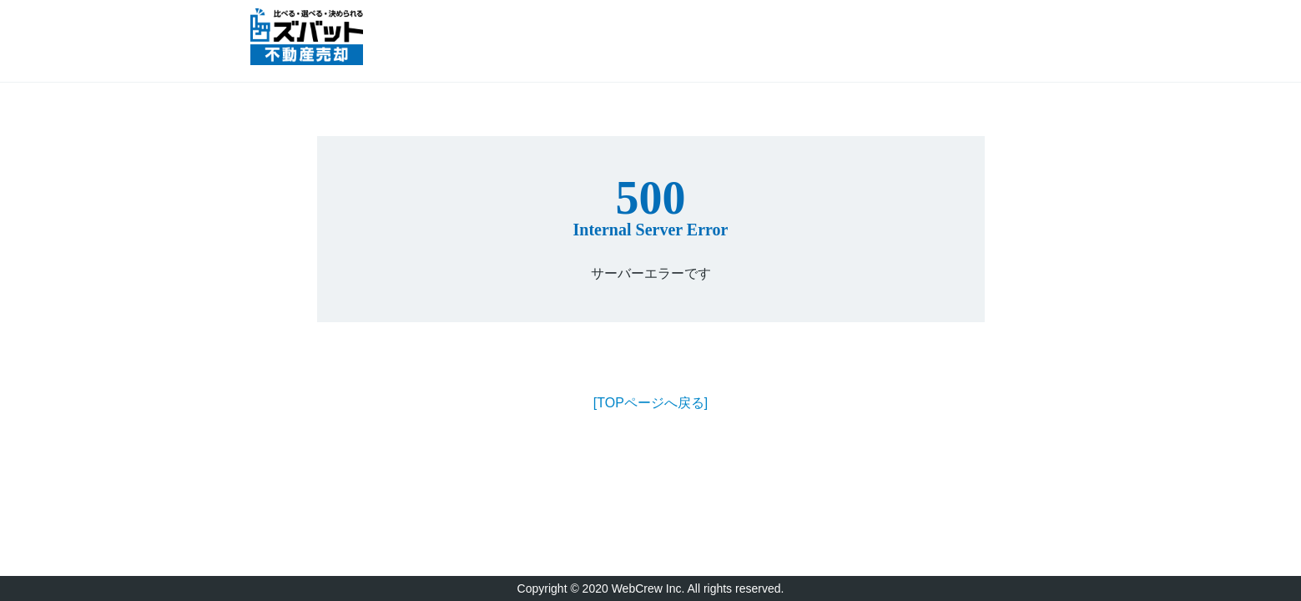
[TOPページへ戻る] (650, 403)
